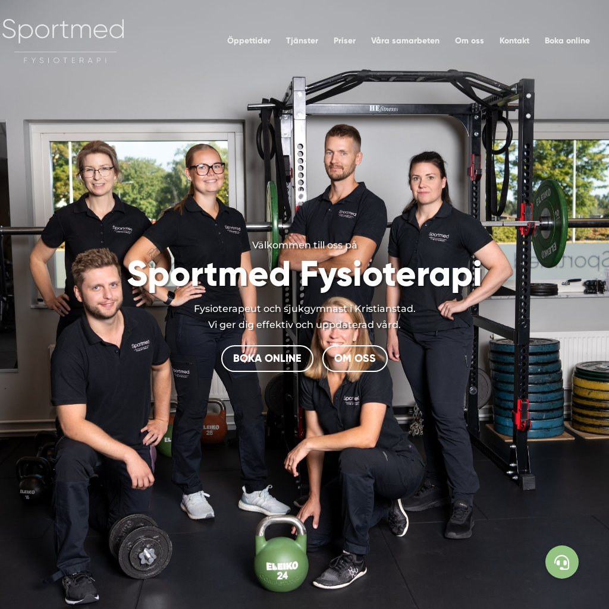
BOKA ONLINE (267, 358)
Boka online (567, 41)
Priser (345, 41)
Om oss (469, 41)
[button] (562, 562)
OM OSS (355, 358)
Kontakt (514, 41)
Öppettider (249, 41)
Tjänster (302, 41)
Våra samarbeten (405, 41)
